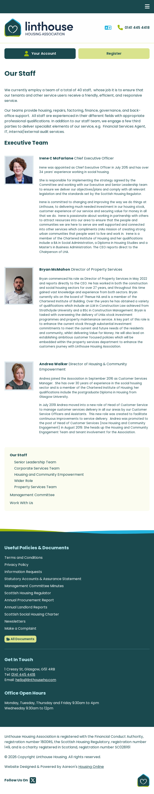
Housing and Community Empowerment (49, 474)
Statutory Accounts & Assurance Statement (42, 578)
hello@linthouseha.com (35, 679)
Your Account (40, 53)
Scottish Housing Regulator (27, 593)
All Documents (20, 639)
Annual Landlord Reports (25, 607)
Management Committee (32, 494)
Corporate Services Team (36, 468)
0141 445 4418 (23, 674)
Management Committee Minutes (34, 585)
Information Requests (23, 571)
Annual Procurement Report (29, 600)
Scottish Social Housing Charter (31, 614)
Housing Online (91, 766)
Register (114, 53)
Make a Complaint (20, 628)
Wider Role (23, 480)
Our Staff (18, 455)
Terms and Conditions (23, 557)
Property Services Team (35, 486)
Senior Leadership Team (35, 462)
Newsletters (15, 621)
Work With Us (21, 502)
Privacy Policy (16, 564)
